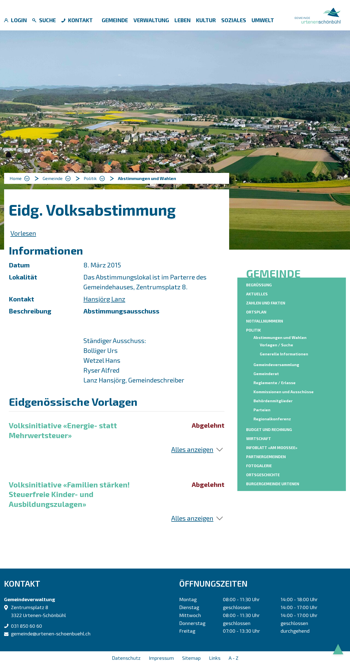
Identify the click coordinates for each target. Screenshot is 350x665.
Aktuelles (257, 294)
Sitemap (191, 658)
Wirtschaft (258, 438)
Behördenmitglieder (273, 400)
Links (214, 658)
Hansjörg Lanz (104, 299)
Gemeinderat (266, 373)
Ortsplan (256, 312)
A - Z (233, 658)
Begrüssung (259, 284)
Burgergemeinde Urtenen (272, 483)
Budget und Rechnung (269, 429)
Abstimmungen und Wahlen (280, 337)
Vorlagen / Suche (276, 345)
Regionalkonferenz (272, 418)
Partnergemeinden (266, 456)
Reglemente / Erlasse (274, 382)
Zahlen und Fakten (265, 303)
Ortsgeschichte (263, 474)
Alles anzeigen (192, 449)
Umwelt (263, 20)
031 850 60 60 (26, 626)
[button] (57, 178)
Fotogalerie (259, 465)
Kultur (206, 20)
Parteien (261, 409)
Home (16, 178)
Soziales (233, 20)
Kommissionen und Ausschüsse (283, 391)
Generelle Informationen (284, 354)
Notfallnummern (264, 321)
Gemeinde (115, 20)
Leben (182, 20)
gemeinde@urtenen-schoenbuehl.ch (51, 633)
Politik (253, 330)
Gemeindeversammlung (276, 364)
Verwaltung (151, 20)
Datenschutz (126, 658)
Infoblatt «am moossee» (272, 447)
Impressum (161, 658)
